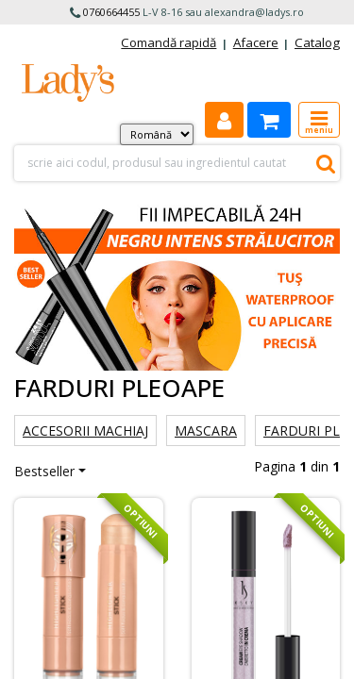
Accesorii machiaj (85, 430)
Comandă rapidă (168, 42)
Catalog (317, 42)
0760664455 (111, 12)
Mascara (206, 430)
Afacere (255, 42)
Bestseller (44, 471)
